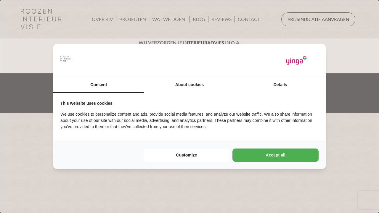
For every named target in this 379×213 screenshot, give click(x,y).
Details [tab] (280, 84)
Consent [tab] (98, 84)
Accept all (275, 155)
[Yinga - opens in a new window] (296, 60)
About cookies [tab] (189, 84)
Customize (186, 155)
